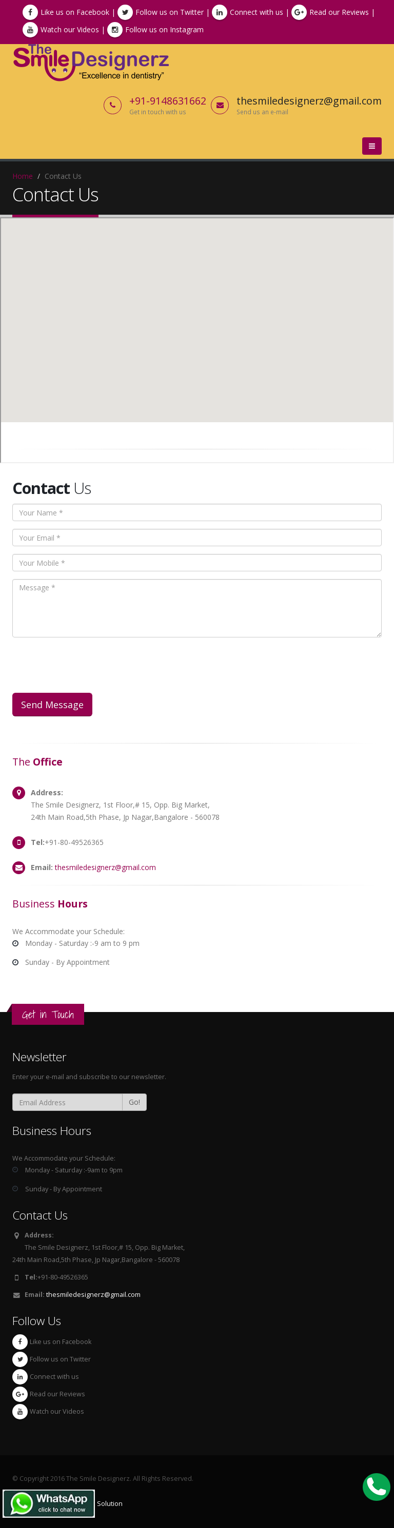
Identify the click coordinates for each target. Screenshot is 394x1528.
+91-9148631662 (167, 101)
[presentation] (90, 665)
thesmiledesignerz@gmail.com (105, 867)
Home (22, 176)
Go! (134, 1102)
